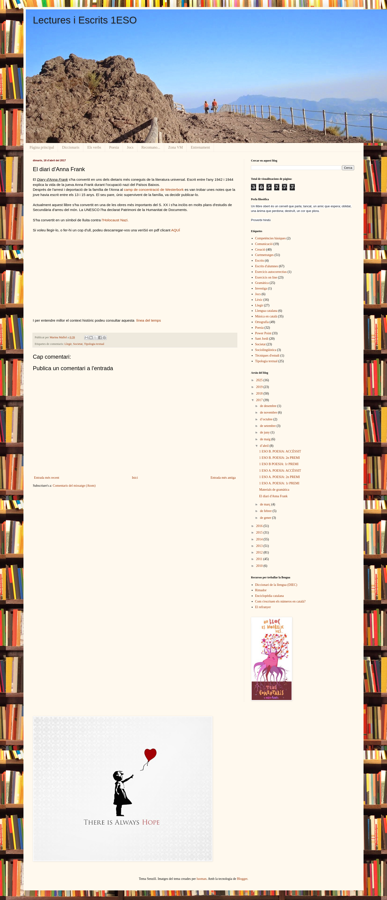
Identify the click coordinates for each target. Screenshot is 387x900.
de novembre (269, 412)
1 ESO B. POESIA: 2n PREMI (279, 457)
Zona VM (175, 147)
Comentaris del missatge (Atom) (74, 485)
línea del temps (148, 320)
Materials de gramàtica (274, 489)
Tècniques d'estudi (267, 355)
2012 (260, 552)
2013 (260, 546)
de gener (266, 518)
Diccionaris (70, 147)
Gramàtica (262, 283)
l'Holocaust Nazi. (115, 220)
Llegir (68, 344)
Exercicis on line (266, 277)
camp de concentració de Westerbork (154, 190)
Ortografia (262, 322)
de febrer (266, 511)
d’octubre (266, 419)
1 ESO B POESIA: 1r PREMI (279, 464)
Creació (260, 249)
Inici (135, 477)
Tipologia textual (94, 344)
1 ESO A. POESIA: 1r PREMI (279, 483)
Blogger (242, 879)
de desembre (268, 406)
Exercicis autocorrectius (271, 272)
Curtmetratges (264, 255)
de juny (265, 432)
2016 (260, 526)
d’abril (264, 446)
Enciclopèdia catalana (269, 596)
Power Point (263, 333)
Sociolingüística (265, 350)
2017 (260, 400)
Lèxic (259, 299)
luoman (201, 879)
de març (265, 504)
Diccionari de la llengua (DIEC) (276, 585)
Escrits (259, 260)
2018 (260, 393)
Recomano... (150, 147)
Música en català (266, 316)
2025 (260, 380)
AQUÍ (175, 230)
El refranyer (263, 607)
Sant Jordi (261, 338)
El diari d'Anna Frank (273, 496)
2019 (260, 387)
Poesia (114, 147)
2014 (260, 539)
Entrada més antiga (223, 477)
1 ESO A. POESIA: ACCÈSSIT (280, 470)
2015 (260, 532)
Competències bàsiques (270, 238)
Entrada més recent (46, 477)
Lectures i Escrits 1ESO (85, 20)
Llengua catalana (266, 311)
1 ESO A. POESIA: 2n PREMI (279, 477)
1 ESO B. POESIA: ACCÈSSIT (280, 451)
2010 (260, 566)
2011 (259, 559)
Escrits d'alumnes (266, 266)
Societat (78, 344)
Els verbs (94, 147)
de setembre (268, 426)
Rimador (261, 590)
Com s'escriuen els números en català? (280, 601)
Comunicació (264, 244)
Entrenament (200, 147)
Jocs (130, 147)
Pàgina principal (42, 147)
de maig (265, 439)
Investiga (261, 288)
